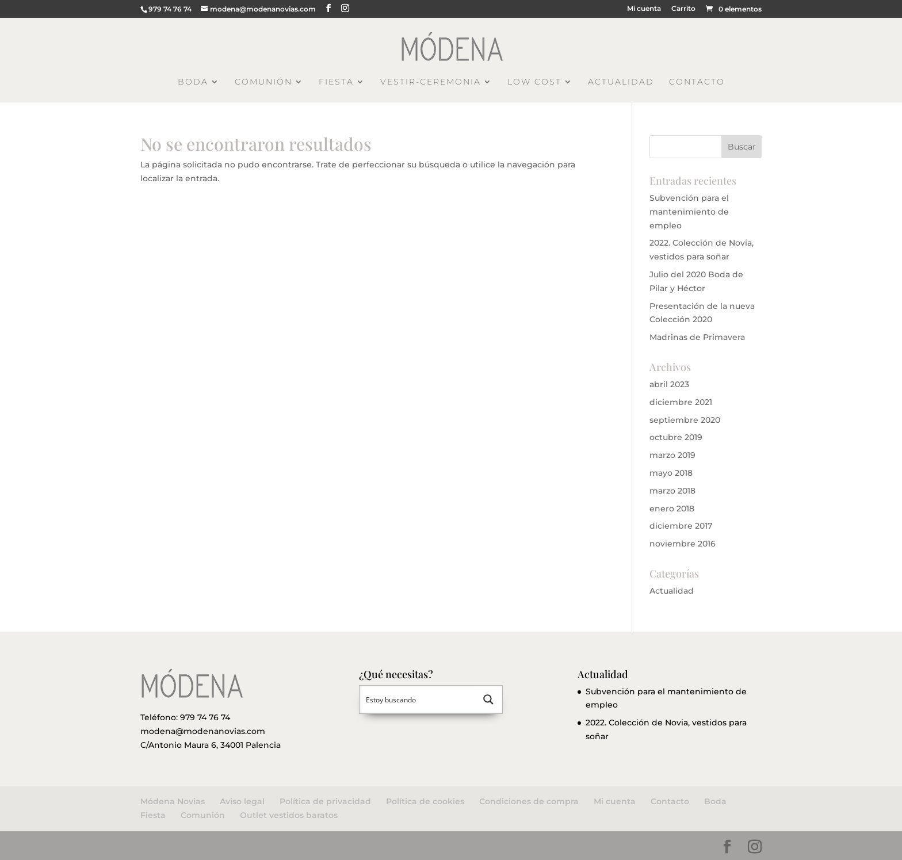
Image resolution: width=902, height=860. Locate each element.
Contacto (697, 82)
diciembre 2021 (680, 402)
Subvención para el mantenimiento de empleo (689, 212)
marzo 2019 (672, 455)
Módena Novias (172, 801)
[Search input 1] (417, 699)
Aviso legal (242, 801)
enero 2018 (671, 508)
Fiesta (336, 82)
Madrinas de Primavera (697, 337)
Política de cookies (425, 801)
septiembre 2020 (684, 420)
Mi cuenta (644, 9)
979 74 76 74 (205, 717)
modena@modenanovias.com (202, 731)
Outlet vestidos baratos (289, 815)
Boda (193, 82)
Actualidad (621, 82)
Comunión (263, 82)
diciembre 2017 (680, 526)
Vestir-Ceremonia (430, 82)
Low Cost (534, 82)
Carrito (683, 9)
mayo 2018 (671, 473)
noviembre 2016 (682, 543)
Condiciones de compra (529, 801)
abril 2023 (669, 384)
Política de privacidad (325, 801)
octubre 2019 (675, 437)
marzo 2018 (672, 491)
